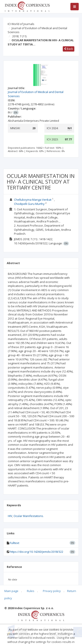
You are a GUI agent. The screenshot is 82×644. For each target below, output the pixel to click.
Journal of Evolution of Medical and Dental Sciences (37, 30)
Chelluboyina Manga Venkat (32, 200)
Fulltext (14, 543)
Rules (30, 591)
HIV (10, 516)
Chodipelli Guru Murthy (29, 204)
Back (68, 49)
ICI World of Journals (21, 24)
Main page (11, 591)
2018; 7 (19, 36)
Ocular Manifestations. (29, 516)
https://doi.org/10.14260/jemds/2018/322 (36, 552)
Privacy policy (52, 591)
